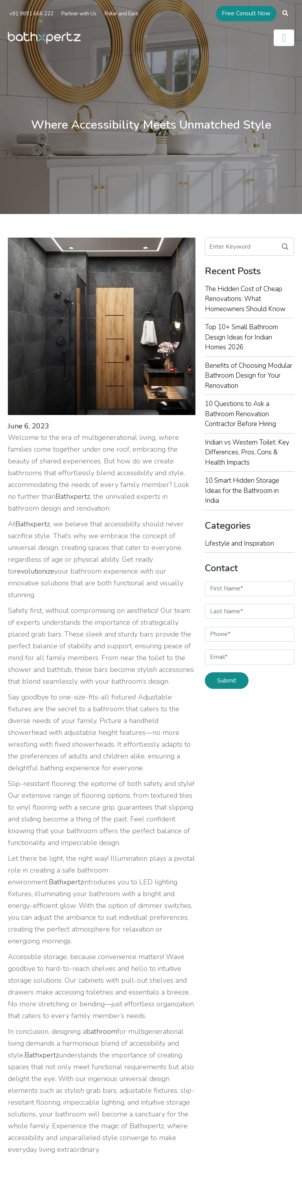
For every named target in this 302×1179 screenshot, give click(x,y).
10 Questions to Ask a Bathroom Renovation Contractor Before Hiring (240, 413)
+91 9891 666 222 (30, 13)
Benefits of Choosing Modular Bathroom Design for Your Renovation (248, 375)
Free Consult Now (246, 13)
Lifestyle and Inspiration (239, 543)
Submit (226, 680)
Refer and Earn (121, 13)
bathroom (101, 1031)
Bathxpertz (72, 496)
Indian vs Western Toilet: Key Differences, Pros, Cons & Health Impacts (247, 452)
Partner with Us (79, 13)
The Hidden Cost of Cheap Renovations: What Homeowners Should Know (245, 299)
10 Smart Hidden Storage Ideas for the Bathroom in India (242, 490)
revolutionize (34, 571)
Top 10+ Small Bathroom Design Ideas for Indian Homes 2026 (241, 337)
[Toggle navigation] (284, 38)
